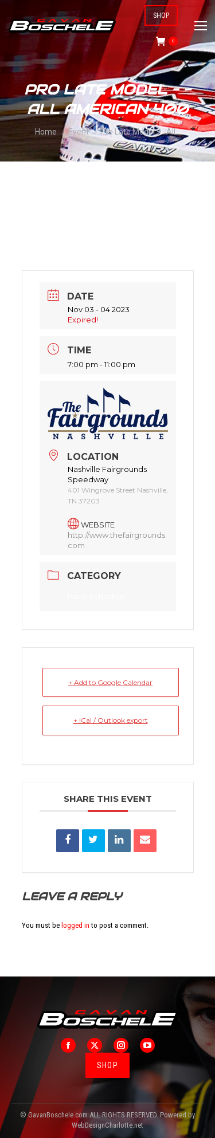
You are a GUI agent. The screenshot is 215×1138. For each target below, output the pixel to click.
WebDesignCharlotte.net (107, 1125)
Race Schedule (96, 596)
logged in (75, 925)
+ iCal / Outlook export (110, 720)
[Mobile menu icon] (200, 25)
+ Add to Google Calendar (110, 682)
